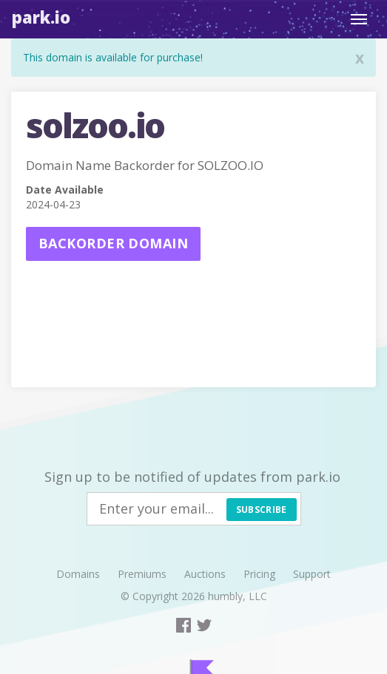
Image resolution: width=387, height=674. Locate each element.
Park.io (41, 17)
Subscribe (261, 509)
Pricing (259, 574)
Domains (78, 574)
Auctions (205, 574)
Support (312, 574)
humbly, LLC (237, 596)
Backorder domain (113, 243)
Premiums (142, 574)
